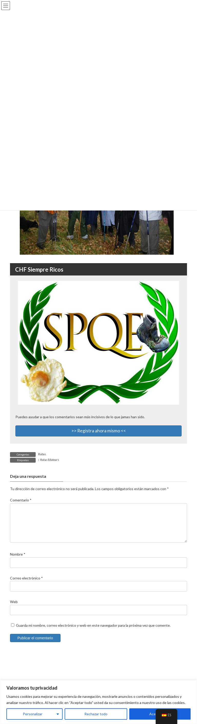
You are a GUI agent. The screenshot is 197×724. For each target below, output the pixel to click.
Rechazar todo (95, 714)
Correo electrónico (26, 584)
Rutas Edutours (49, 459)
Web (14, 607)
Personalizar (32, 714)
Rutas (42, 454)
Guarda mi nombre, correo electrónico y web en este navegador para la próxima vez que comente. (93, 631)
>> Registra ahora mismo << (98, 430)
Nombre (17, 560)
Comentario (21, 500)
